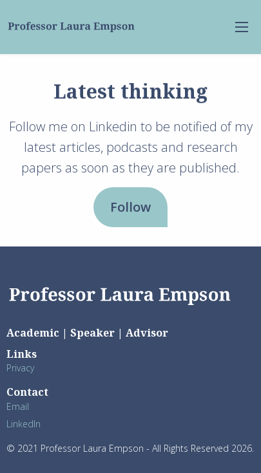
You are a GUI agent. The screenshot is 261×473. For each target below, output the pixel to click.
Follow (130, 207)
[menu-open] (241, 27)
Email (17, 406)
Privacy (20, 368)
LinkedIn (23, 424)
